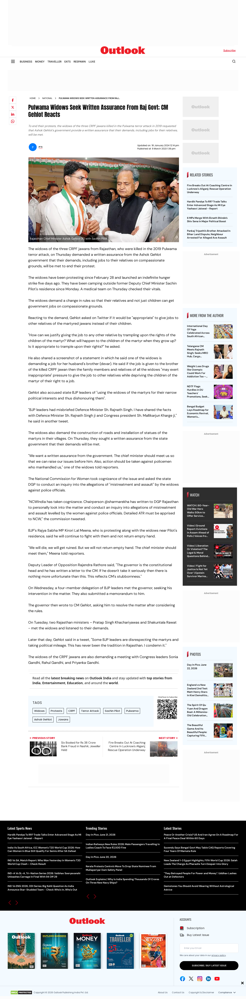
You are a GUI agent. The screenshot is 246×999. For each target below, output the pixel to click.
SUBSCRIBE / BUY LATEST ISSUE (209, 965)
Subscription (195, 928)
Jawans (63, 719)
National (47, 98)
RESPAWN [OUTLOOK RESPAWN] (80, 61)
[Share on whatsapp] (12, 121)
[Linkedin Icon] (208, 979)
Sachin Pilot (112, 711)
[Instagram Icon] (200, 979)
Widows (39, 711)
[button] (10, 903)
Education (75, 683)
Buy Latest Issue (198, 935)
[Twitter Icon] (191, 979)
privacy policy (218, 955)
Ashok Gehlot (43, 719)
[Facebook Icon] (182, 979)
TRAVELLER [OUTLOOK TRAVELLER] (54, 61)
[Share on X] (12, 107)
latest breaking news (67, 678)
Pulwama (132, 711)
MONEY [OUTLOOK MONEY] (40, 61)
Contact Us (178, 992)
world (113, 683)
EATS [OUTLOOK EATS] (67, 61)
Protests (56, 711)
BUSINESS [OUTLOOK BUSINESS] (26, 61)
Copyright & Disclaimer (201, 992)
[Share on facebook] (12, 100)
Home (33, 98)
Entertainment (53, 683)
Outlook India (100, 678)
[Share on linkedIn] (12, 114)
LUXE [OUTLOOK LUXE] (92, 61)
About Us (163, 992)
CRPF (71, 711)
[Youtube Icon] (217, 979)
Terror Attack (90, 711)
